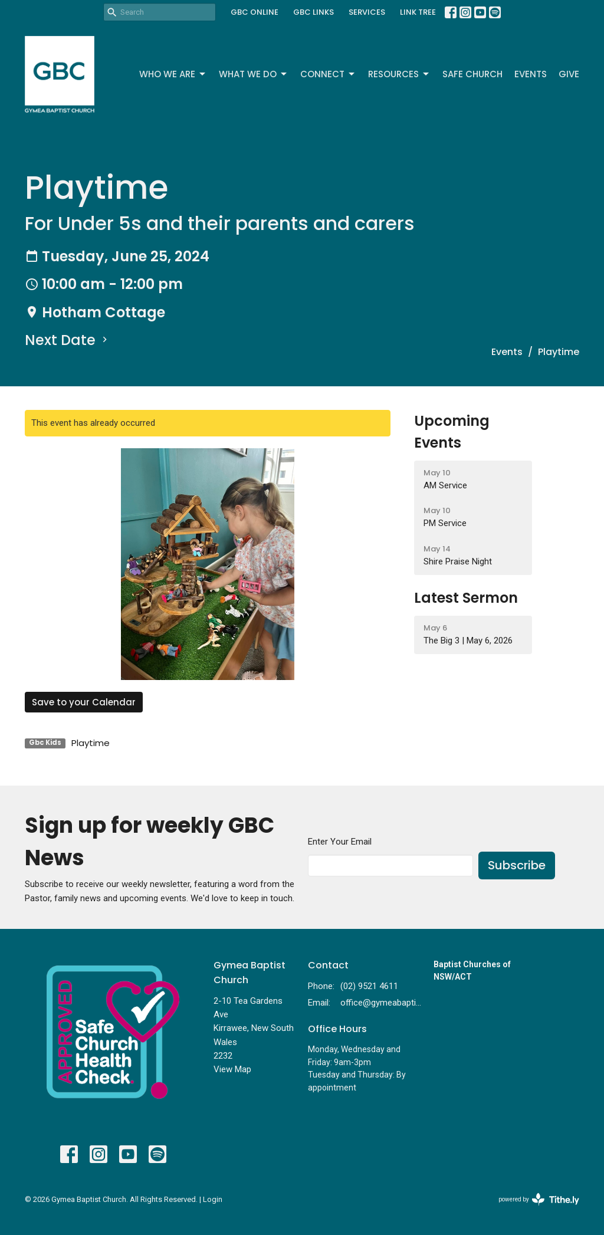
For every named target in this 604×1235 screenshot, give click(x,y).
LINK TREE (418, 12)
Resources (399, 74)
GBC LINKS (313, 12)
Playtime (90, 743)
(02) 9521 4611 (369, 986)
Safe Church (472, 74)
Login (212, 1199)
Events (530, 74)
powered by (538, 1199)
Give (569, 74)
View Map (232, 1069)
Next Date (67, 340)
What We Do (253, 74)
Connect (328, 74)
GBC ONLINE (254, 12)
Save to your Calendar (84, 702)
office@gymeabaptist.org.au (381, 1002)
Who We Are (173, 74)
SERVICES (367, 12)
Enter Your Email (340, 841)
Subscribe (517, 865)
